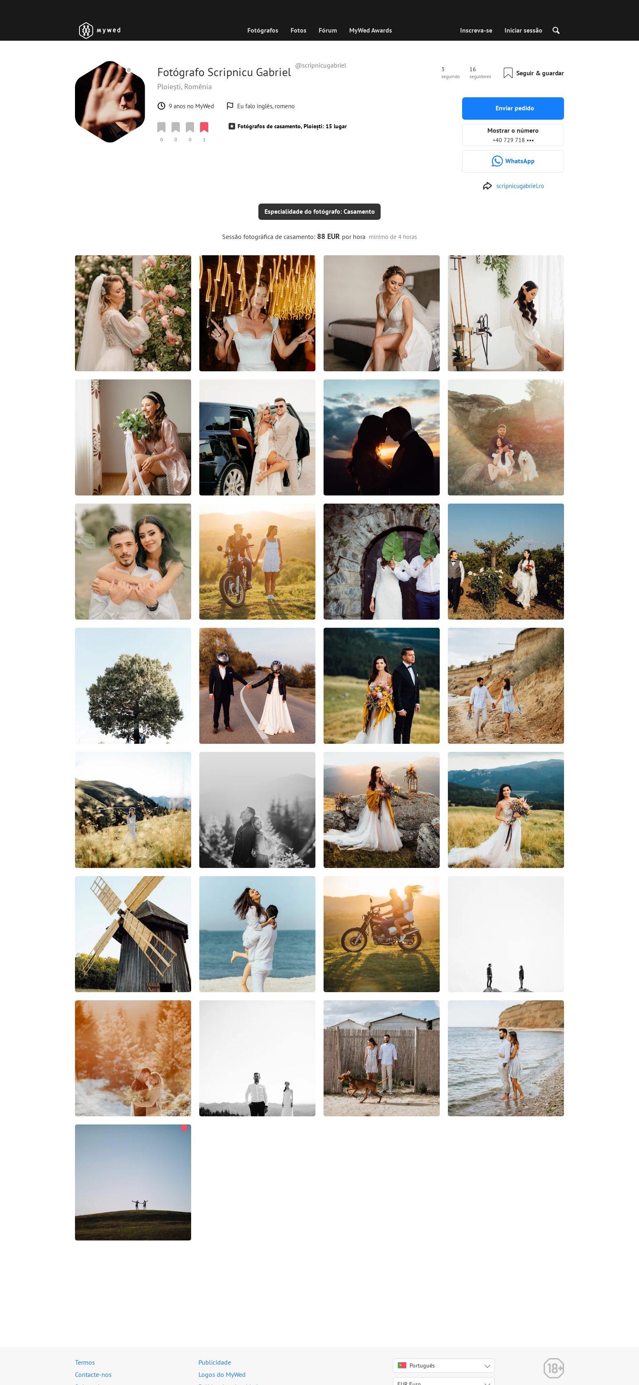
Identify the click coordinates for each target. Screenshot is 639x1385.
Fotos (298, 30)
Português (416, 1365)
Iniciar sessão (523, 30)
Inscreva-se (476, 30)
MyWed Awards (370, 30)
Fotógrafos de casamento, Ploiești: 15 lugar (292, 126)
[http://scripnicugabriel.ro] (513, 186)
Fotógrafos (262, 30)
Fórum (328, 30)
